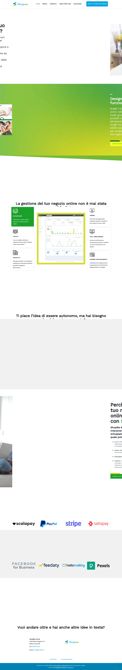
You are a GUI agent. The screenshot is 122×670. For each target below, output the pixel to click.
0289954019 (36, 646)
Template (53, 4)
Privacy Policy (57, 665)
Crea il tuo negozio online (97, 4)
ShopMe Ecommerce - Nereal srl (64, 667)
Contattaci (53, 659)
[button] (82, 3)
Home (38, 4)
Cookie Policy (65, 665)
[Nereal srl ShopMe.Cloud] (20, 4)
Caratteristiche (65, 4)
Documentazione (66, 659)
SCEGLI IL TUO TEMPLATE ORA (103, 476)
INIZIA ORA (19, 79)
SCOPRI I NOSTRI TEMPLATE (98, 144)
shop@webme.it (38, 650)
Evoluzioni (78, 4)
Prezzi (45, 4)
